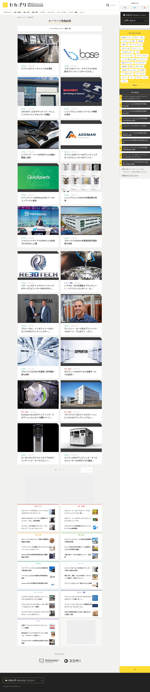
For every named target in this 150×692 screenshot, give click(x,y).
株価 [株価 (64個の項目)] (131, 66)
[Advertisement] (60, 488)
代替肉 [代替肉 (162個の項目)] (123, 44)
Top (20, 17)
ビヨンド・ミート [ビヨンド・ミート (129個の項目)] (137, 48)
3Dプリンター (7, 12)
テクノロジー (51, 12)
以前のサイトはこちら (129, 175)
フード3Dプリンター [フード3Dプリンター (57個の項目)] (127, 73)
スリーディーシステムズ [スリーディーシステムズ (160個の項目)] (135, 44)
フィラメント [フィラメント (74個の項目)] (142, 59)
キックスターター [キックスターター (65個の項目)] (140, 63)
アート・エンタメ (61, 12)
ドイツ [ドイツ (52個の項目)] (131, 77)
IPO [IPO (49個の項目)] (138, 77)
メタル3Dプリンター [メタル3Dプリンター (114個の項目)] (127, 52)
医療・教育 (35, 12)
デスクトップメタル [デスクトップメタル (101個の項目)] (142, 55)
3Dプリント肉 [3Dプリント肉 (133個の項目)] (125, 48)
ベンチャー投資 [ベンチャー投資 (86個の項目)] (126, 59)
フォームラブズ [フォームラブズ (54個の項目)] (140, 73)
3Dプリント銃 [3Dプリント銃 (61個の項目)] (139, 66)
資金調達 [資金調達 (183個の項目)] (140, 41)
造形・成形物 (17, 12)
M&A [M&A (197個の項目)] (133, 41)
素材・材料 (26, 12)
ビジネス (42, 12)
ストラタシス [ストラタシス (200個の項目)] (125, 41)
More (135, 85)
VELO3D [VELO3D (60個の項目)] (142, 70)
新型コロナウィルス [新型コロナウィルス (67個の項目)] (127, 63)
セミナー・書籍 (73, 12)
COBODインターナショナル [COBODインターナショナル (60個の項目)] (129, 70)
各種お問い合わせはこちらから (19, 680)
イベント (82, 12)
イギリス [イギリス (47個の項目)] (124, 81)
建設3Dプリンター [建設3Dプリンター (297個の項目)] (126, 37)
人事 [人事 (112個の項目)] (137, 52)
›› (89, 470)
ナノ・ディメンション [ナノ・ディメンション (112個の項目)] (127, 55)
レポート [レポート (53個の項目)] (124, 77)
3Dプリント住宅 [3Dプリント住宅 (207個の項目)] (139, 37)
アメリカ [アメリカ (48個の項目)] (144, 77)
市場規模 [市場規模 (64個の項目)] (124, 66)
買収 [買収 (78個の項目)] (134, 59)
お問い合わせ (130, 20)
